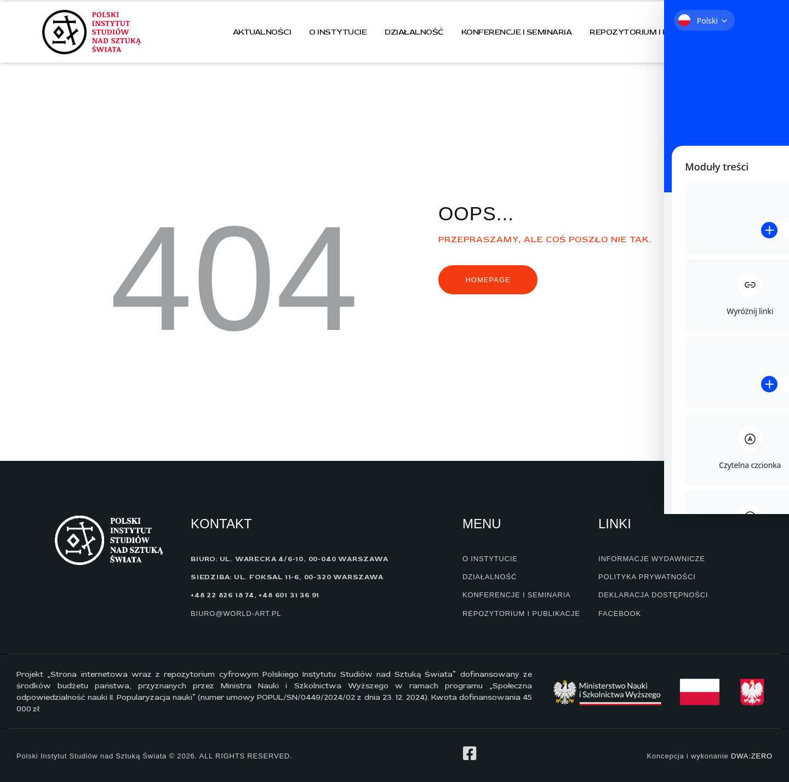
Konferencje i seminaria (516, 32)
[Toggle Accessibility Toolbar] (761, 116)
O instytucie (338, 32)
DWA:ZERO (752, 756)
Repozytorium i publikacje (651, 32)
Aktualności (262, 32)
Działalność (414, 32)
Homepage (487, 280)
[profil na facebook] (469, 753)
